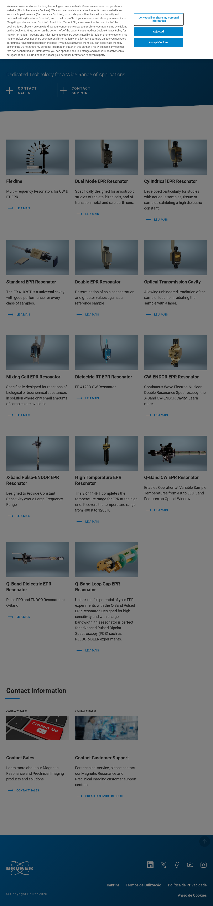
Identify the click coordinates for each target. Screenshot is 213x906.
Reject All (158, 31)
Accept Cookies (158, 42)
